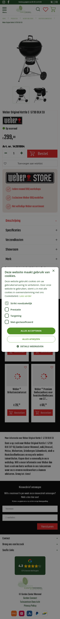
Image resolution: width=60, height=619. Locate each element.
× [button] (53, 271)
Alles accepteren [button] (31, 330)
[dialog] (30, 309)
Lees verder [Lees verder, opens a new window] (25, 296)
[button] (29, 346)
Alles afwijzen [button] (31, 339)
